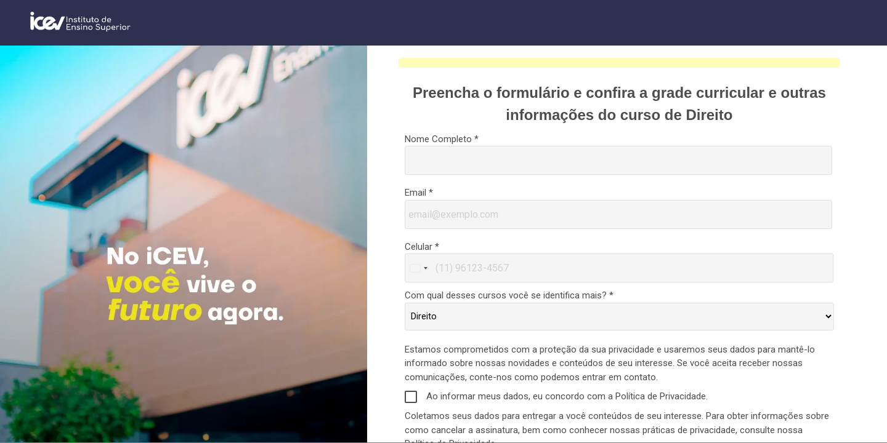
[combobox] (418, 268)
